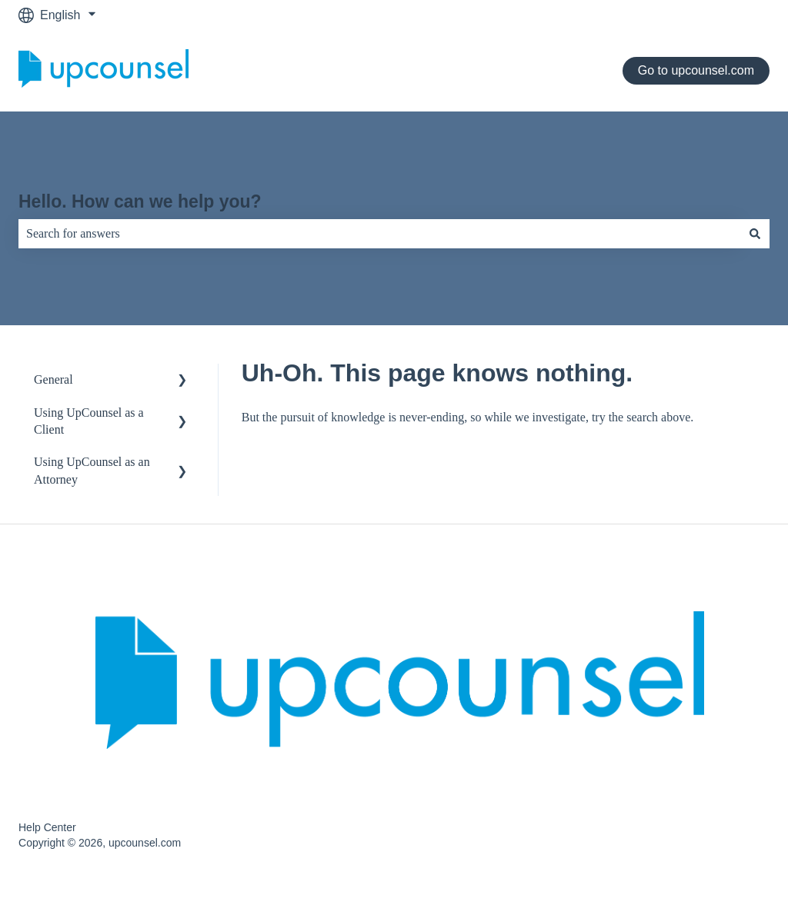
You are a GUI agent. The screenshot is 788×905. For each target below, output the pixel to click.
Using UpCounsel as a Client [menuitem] (89, 421)
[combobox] (379, 233)
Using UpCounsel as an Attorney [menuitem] (92, 470)
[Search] (755, 233)
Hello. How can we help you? (140, 201)
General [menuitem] (53, 379)
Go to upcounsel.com (696, 70)
